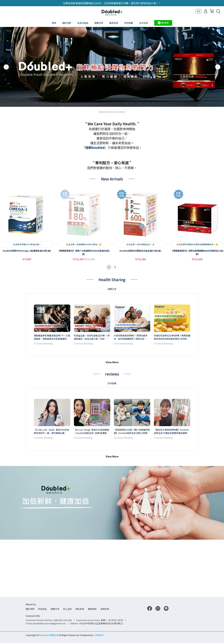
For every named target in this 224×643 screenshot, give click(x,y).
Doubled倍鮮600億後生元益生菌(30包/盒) (140, 307)
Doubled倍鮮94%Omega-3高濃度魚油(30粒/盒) (27, 307)
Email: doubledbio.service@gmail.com (46, 623)
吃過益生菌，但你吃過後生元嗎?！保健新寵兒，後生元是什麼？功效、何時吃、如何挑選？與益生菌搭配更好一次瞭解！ (92, 394)
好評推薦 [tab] (112, 440)
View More (112, 419)
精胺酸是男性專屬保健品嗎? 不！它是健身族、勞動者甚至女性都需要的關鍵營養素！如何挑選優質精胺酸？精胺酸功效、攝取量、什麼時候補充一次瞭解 (52, 394)
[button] (6, 66)
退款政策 (104, 608)
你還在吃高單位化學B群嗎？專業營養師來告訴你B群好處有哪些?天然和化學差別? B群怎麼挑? (172, 394)
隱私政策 (79, 608)
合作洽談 (143, 22)
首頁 (54, 22)
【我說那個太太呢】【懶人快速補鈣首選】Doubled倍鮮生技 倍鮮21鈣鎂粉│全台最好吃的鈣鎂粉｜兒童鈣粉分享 (132, 488)
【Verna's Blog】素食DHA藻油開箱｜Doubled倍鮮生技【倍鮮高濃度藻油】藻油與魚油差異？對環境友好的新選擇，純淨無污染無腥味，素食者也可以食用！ (91, 488)
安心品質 (67, 608)
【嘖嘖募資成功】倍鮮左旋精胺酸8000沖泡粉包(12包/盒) (197, 309)
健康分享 (98, 22)
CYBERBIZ (99, 635)
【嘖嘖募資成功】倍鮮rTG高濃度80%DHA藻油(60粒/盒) (84, 309)
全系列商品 (82, 22)
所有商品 (42, 608)
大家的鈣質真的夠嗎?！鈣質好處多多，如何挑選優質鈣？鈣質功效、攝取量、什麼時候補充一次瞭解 (131, 394)
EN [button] (198, 11)
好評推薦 (128, 22)
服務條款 (92, 608)
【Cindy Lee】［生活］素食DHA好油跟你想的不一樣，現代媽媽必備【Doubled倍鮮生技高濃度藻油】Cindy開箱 (51, 488)
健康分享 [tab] (112, 346)
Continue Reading (43, 400)
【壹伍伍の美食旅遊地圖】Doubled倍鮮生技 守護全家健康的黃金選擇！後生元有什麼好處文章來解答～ (171, 488)
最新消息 (113, 22)
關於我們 (30, 608)
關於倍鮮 (66, 22)
